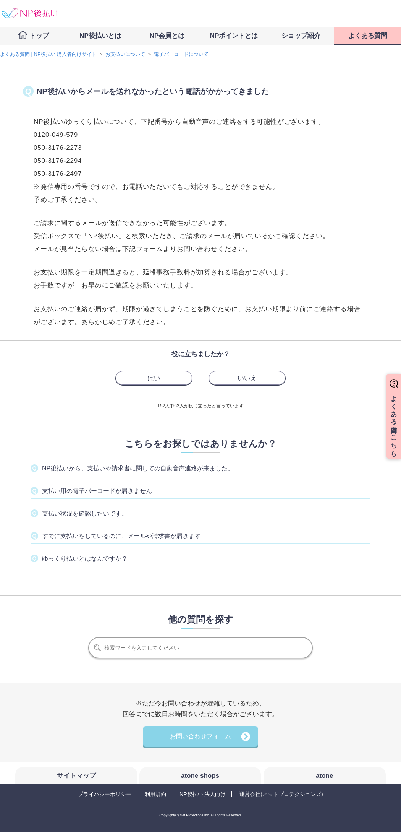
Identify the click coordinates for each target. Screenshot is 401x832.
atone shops (200, 775)
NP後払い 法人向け (202, 794)
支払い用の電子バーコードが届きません (97, 491)
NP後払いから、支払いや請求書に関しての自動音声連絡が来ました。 (138, 468)
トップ (39, 35)
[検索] (200, 647)
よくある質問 (367, 35)
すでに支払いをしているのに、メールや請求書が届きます (121, 536)
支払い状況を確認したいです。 (85, 513)
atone (324, 775)
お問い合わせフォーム (200, 736)
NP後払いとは (100, 35)
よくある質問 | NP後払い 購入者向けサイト (48, 54)
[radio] (154, 378)
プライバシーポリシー (104, 794)
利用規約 (155, 794)
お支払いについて (125, 54)
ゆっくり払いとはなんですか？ (85, 558)
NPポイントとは (234, 35)
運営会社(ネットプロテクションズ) (281, 794)
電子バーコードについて (181, 54)
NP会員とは (167, 35)
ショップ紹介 (300, 35)
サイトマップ (76, 775)
